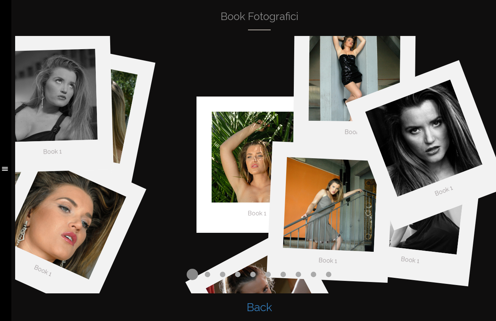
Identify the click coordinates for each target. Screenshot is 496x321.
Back (259, 307)
